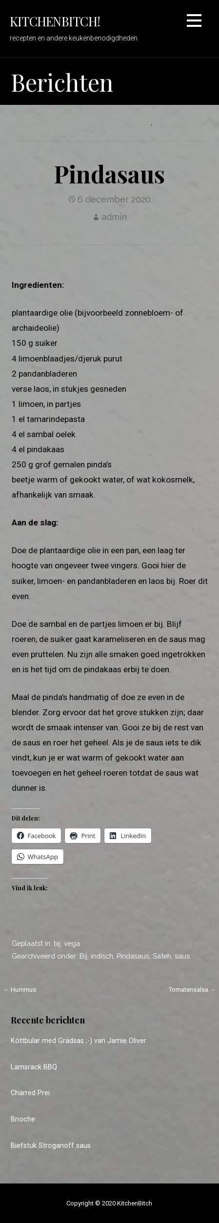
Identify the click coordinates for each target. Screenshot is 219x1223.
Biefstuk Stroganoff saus (51, 1146)
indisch (102, 956)
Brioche (23, 1119)
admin (114, 217)
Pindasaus (133, 956)
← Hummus (19, 989)
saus (182, 956)
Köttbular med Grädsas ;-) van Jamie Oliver (78, 1041)
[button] (194, 22)
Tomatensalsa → (192, 989)
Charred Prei (30, 1093)
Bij (83, 956)
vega (72, 943)
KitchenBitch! (55, 21)
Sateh (162, 956)
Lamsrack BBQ (34, 1067)
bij (57, 943)
